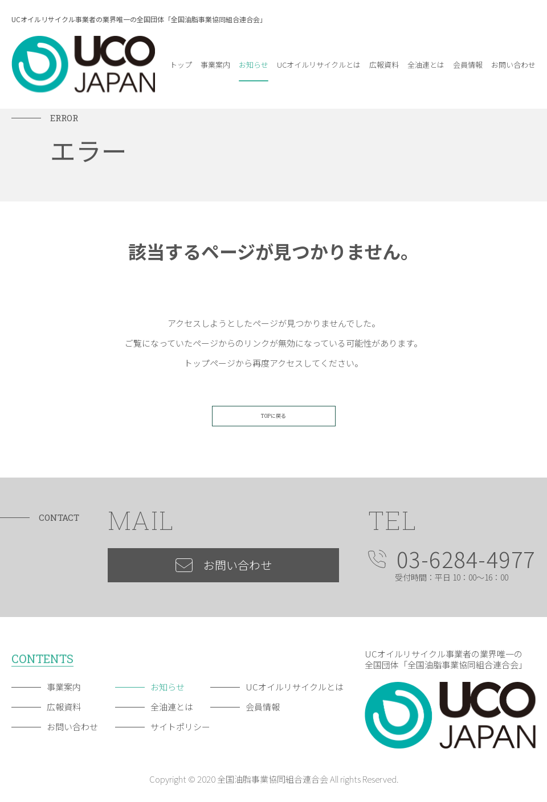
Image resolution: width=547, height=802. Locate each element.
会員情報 (468, 64)
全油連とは (425, 64)
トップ (181, 64)
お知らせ (253, 64)
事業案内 (215, 64)
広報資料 (384, 64)
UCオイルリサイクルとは (319, 64)
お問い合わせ (513, 64)
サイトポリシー (180, 727)
